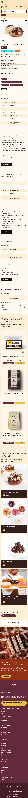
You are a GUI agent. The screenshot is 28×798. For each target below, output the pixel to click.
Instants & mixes (5, 761)
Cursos (2, 770)
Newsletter (3, 736)
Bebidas (3, 764)
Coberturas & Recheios (6, 752)
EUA (9, 89)
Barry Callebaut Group (6, 732)
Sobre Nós (3, 730)
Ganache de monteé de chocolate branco (12, 81)
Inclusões (3, 754)
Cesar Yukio (7, 40)
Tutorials (3, 779)
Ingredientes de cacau (6, 748)
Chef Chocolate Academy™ (12, 601)
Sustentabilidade (5, 727)
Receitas (3, 723)
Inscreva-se (6, 676)
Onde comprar (4, 739)
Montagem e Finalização (17, 84)
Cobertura (6, 84)
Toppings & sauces (5, 759)
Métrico (4, 89)
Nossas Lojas (4, 772)
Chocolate (3, 745)
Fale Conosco (4, 734)
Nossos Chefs (4, 775)
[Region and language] (14, 11)
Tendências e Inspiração (6, 725)
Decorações (4, 757)
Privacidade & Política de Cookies (14, 796)
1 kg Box (20, 360)
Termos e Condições (14, 794)
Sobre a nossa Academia (6, 777)
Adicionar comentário (8, 615)
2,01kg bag (20, 439)
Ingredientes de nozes (6, 750)
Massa (5, 78)
